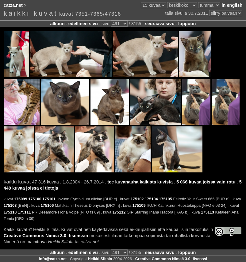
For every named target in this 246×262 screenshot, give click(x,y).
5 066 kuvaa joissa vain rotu (205, 181)
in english (231, 5)
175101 (49, 199)
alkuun (57, 23)
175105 (165, 199)
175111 (24, 212)
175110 (10, 212)
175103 (10, 205)
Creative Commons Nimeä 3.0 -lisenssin (46, 235)
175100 (34, 199)
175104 (151, 199)
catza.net (13, 5)
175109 (139, 205)
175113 (207, 212)
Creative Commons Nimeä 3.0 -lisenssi (171, 258)
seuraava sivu (160, 23)
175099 (20, 199)
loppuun (187, 23)
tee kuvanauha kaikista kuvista (140, 181)
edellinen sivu (83, 23)
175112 (119, 212)
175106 (47, 205)
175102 (137, 199)
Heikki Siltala (100, 258)
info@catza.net (53, 258)
